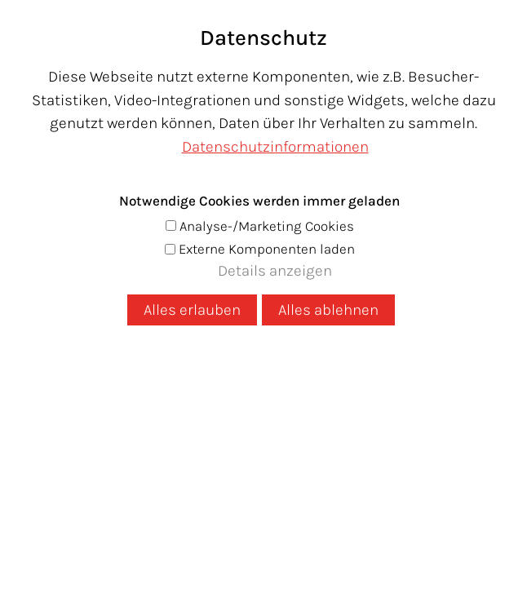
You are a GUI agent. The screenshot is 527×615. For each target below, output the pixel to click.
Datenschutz (144, 502)
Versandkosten (339, 502)
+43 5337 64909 (229, 449)
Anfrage (350, 449)
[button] (476, 20)
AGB (413, 502)
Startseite (153, 239)
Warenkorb (480, 139)
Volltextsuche (175, 285)
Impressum (237, 502)
